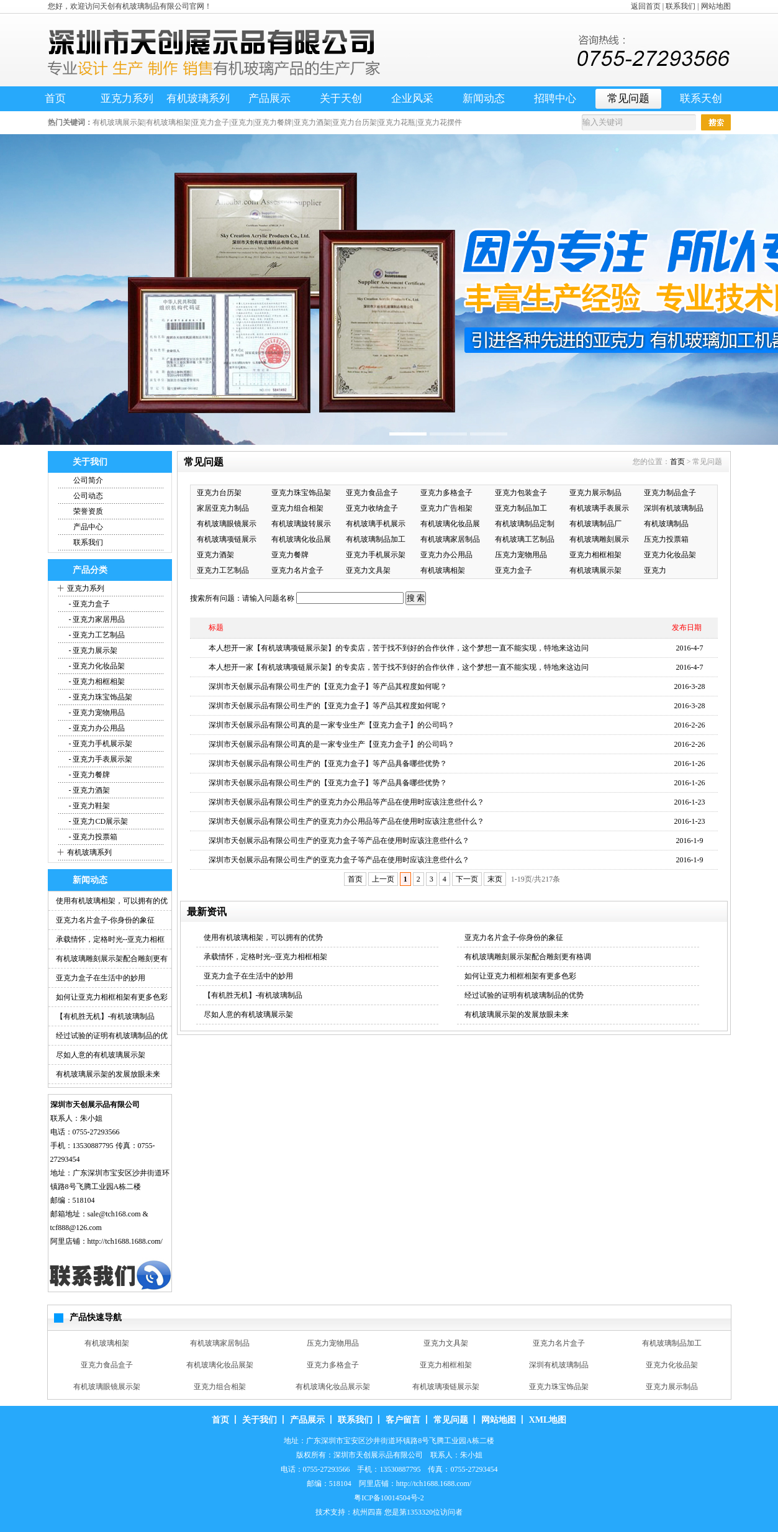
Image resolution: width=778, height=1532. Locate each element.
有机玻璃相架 (442, 570)
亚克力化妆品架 (670, 554)
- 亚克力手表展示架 (100, 759)
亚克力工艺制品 (223, 570)
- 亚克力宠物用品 (96, 712)
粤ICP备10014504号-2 (389, 1497)
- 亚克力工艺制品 (96, 635)
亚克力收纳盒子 (372, 508)
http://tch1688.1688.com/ (125, 1241)
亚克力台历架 (219, 492)
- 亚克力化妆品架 (96, 666)
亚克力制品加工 (521, 508)
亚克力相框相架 (595, 554)
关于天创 (341, 98)
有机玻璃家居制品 (450, 539)
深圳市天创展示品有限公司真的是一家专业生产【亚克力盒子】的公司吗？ (332, 725)
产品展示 (269, 98)
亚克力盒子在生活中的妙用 (100, 977)
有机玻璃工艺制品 (524, 539)
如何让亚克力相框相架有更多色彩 (112, 997)
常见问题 (628, 98)
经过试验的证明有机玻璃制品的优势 (524, 995)
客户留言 (403, 1420)
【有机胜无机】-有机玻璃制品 (105, 1016)
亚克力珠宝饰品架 (301, 492)
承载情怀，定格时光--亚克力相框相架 (266, 956)
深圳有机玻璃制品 (673, 508)
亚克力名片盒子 (297, 570)
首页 (55, 98)
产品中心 (88, 526)
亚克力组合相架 (297, 508)
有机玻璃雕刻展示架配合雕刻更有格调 (527, 956)
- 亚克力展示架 (92, 650)
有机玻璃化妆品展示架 (333, 1386)
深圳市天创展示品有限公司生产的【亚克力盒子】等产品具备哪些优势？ (328, 763)
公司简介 (88, 480)
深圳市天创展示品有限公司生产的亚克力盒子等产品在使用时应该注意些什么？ (339, 840)
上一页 (383, 879)
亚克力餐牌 (290, 554)
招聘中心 (555, 98)
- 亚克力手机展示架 (100, 743)
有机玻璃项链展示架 (445, 1386)
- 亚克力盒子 (89, 604)
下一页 (467, 879)
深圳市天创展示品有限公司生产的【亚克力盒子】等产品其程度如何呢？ (328, 686)
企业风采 (412, 98)
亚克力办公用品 (446, 554)
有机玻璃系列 (198, 98)
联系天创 (701, 98)
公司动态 (88, 495)
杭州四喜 (367, 1512)
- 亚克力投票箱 (92, 836)
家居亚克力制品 (223, 508)
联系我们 (680, 6)
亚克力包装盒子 (521, 492)
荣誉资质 (88, 511)
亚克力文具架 (368, 570)
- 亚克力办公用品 (96, 728)
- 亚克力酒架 (89, 790)
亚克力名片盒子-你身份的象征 (105, 920)
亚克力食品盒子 (372, 492)
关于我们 (259, 1420)
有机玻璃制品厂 (595, 523)
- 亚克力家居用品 (96, 619)
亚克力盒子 (513, 570)
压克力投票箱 (666, 539)
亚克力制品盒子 (670, 492)
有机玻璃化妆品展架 (219, 1365)
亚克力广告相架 (446, 508)
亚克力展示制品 (595, 492)
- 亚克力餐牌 (89, 774)
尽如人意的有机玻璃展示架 (100, 1055)
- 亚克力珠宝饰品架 (100, 697)
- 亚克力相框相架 (96, 681)
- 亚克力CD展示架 (98, 821)
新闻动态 (484, 98)
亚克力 (655, 570)
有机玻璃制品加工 (375, 539)
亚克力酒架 (215, 554)
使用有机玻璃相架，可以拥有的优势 (263, 937)
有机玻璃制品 (666, 523)
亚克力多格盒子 (446, 492)
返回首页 (646, 6)
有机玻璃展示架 (595, 570)
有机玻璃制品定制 (524, 523)
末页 (494, 879)
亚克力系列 (127, 98)
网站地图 (716, 6)
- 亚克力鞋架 (89, 805)
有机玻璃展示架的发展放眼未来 (108, 1074)
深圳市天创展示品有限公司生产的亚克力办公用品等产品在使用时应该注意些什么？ (346, 802)
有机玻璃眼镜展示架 (106, 1386)
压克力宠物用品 (521, 554)
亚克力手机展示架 (375, 554)
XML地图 (548, 1420)
